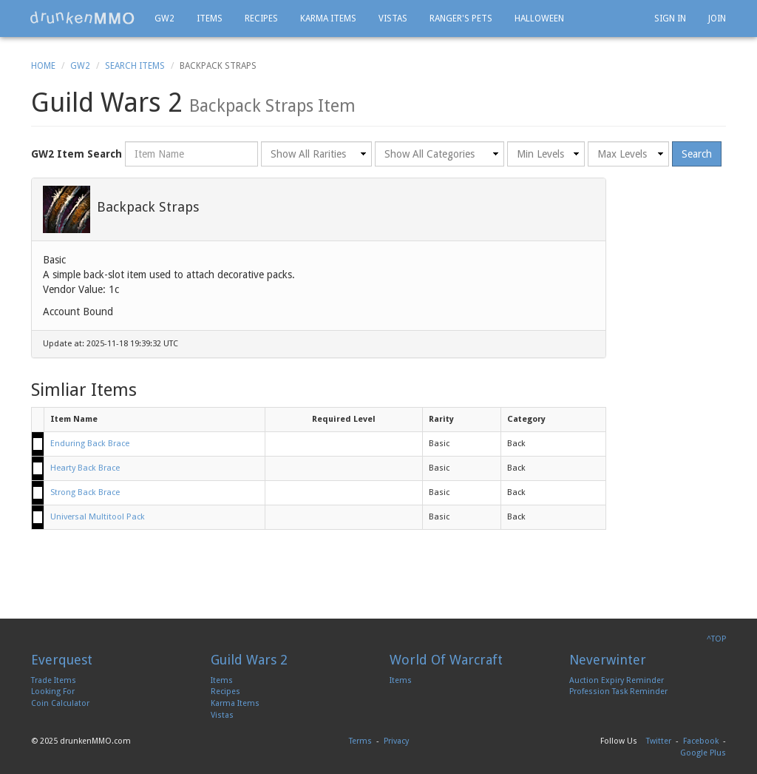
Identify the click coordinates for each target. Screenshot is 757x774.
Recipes (261, 18)
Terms (360, 741)
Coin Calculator (60, 703)
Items (210, 18)
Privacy (396, 741)
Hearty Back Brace (85, 468)
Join (717, 18)
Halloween (539, 18)
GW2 (164, 18)
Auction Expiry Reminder (616, 680)
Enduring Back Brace (89, 443)
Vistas (392, 18)
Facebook (701, 741)
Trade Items (53, 680)
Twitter (658, 741)
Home (43, 66)
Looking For (53, 691)
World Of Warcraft (446, 659)
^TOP (716, 639)
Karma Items (328, 18)
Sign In (670, 18)
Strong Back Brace (85, 492)
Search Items (135, 66)
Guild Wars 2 (249, 659)
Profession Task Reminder (618, 691)
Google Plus (703, 753)
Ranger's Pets (461, 18)
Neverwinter (607, 659)
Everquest (61, 659)
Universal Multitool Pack (97, 517)
